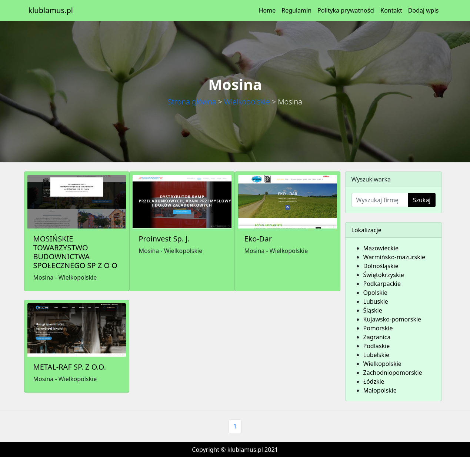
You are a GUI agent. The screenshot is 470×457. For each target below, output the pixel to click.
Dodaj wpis (423, 10)
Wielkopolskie (247, 102)
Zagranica (377, 337)
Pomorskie (378, 328)
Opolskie (375, 292)
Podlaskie (376, 346)
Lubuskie (375, 301)
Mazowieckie (381, 248)
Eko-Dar (257, 239)
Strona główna (192, 102)
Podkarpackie (382, 284)
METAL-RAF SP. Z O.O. (69, 367)
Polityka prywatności (345, 10)
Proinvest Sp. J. (164, 239)
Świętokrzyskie (383, 275)
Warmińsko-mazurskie (394, 257)
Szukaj (422, 200)
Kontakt (391, 10)
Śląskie (372, 310)
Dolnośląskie (381, 266)
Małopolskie (380, 390)
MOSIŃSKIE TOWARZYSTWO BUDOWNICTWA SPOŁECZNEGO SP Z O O (75, 252)
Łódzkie (373, 381)
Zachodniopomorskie (392, 372)
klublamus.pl (51, 10)
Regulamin (296, 10)
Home (267, 10)
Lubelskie (376, 355)
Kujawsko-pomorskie (392, 319)
